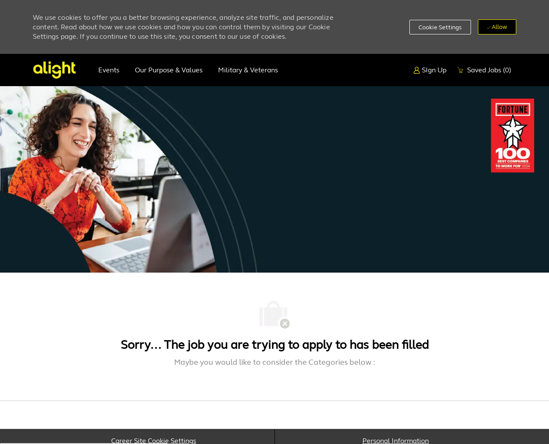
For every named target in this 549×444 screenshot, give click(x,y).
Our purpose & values (169, 70)
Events (108, 70)
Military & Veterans (248, 70)
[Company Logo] (54, 70)
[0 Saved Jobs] (484, 70)
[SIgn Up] (429, 70)
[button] (440, 27)
